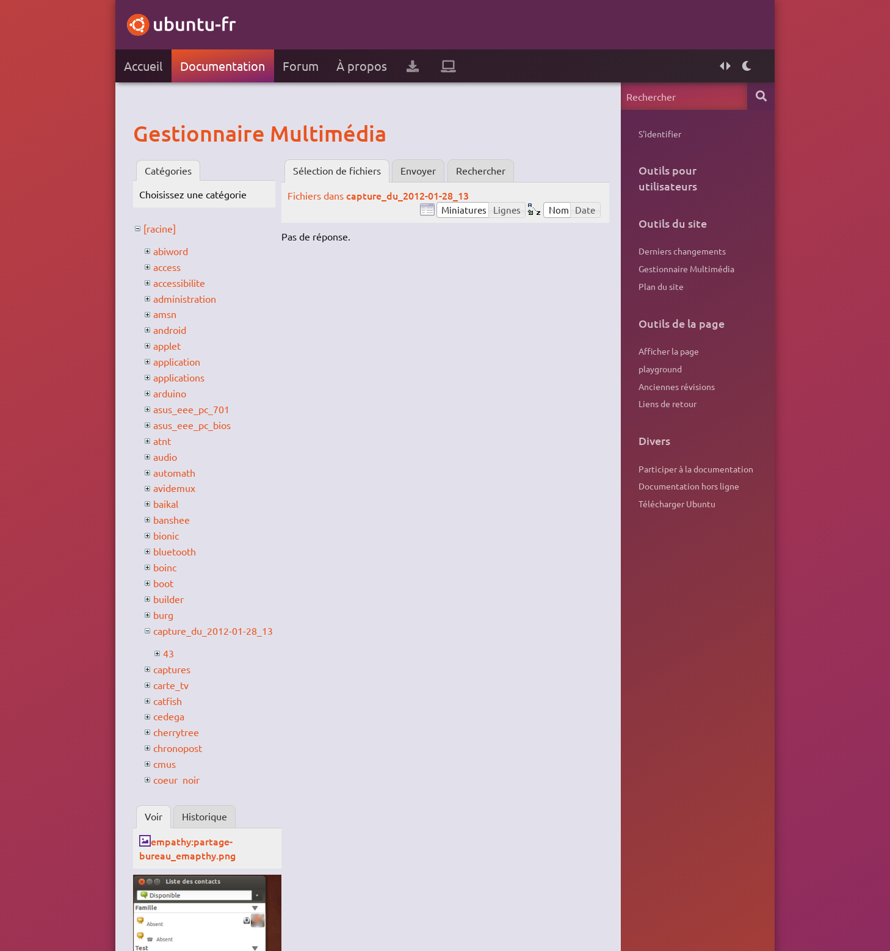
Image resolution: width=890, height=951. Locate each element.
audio (165, 456)
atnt (162, 441)
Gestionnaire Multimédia (686, 268)
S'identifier (660, 133)
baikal (165, 503)
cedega (168, 716)
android (169, 330)
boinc (164, 567)
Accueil (143, 65)
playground (660, 368)
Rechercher (480, 170)
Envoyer (418, 170)
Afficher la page (669, 350)
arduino (169, 393)
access (167, 267)
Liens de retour (667, 403)
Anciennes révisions (677, 386)
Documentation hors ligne (689, 485)
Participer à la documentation (696, 468)
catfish (167, 701)
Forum (301, 65)
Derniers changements (682, 250)
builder (168, 599)
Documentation (222, 65)
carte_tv (171, 685)
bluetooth (174, 551)
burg (163, 615)
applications (178, 377)
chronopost (177, 748)
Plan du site (661, 286)
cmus (164, 764)
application (176, 361)
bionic (166, 535)
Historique (204, 816)
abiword (170, 251)
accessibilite (179, 283)
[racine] (159, 228)
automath (174, 472)
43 (168, 653)
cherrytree (176, 732)
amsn (164, 314)
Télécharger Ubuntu (677, 503)
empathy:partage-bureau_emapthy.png (187, 848)
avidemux (174, 488)
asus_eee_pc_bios (192, 425)
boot (163, 583)
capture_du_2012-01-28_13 (213, 630)
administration (184, 298)
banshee (171, 519)
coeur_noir (176, 779)
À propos (361, 65)
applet (167, 345)
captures (171, 669)
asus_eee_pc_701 (191, 409)
